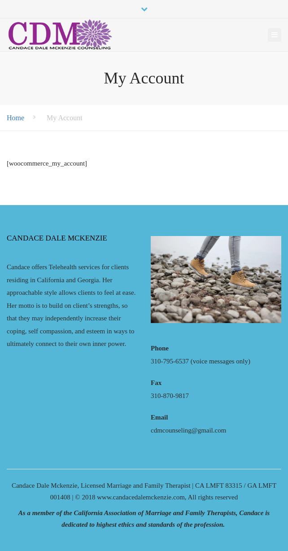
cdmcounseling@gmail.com (188, 430)
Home (15, 118)
